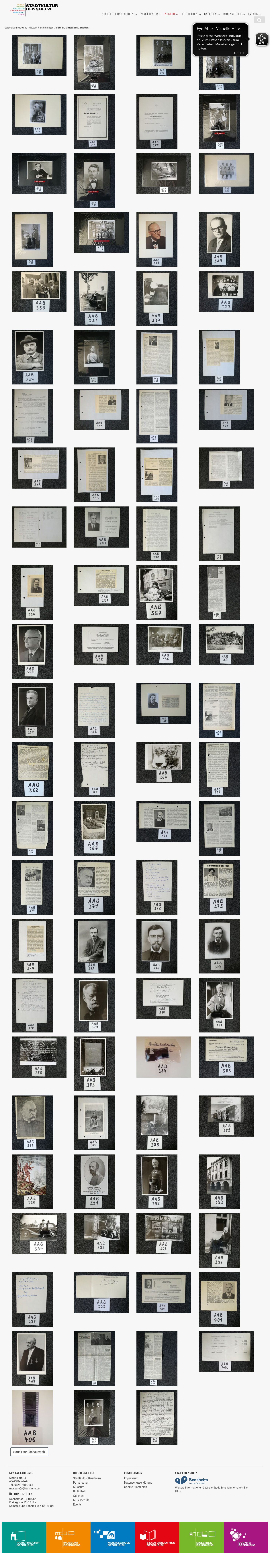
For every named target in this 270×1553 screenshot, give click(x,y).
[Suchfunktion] (259, 19)
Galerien (210, 14)
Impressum (131, 1478)
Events (253, 14)
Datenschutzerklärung (138, 1482)
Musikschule (232, 14)
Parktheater (149, 14)
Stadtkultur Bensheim (118, 14)
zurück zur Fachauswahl (29, 1452)
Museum (170, 14)
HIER (178, 1491)
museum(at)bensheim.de (24, 1488)
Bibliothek (190, 14)
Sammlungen (46, 27)
